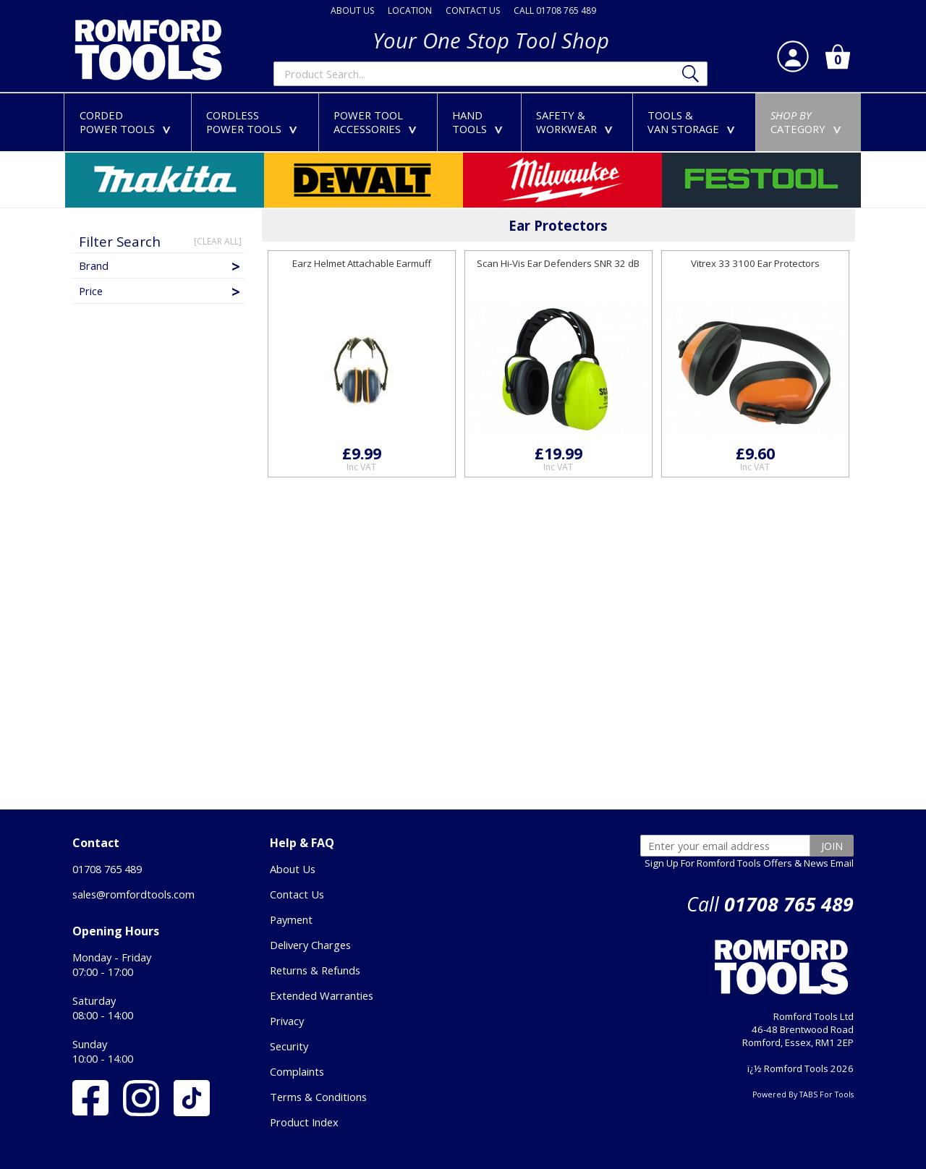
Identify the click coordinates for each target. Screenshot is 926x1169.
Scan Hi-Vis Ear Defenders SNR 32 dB (558, 263)
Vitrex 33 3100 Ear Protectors (755, 263)
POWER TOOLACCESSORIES (378, 122)
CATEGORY (808, 122)
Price (160, 291)
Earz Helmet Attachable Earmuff (361, 263)
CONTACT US (473, 10)
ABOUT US (352, 10)
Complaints (297, 1071)
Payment (291, 919)
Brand (160, 265)
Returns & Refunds (315, 970)
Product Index (304, 1122)
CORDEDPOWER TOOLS (128, 122)
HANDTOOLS (480, 122)
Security (289, 1046)
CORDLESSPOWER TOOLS (254, 122)
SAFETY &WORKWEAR (577, 122)
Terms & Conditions (318, 1096)
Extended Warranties (321, 995)
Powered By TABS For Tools (803, 1094)
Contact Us (297, 894)
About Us (292, 869)
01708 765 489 (107, 869)
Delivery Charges (310, 945)
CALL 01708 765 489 (555, 10)
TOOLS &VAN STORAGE (694, 122)
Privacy (287, 1020)
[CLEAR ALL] (218, 241)
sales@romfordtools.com (133, 894)
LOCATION (410, 10)
